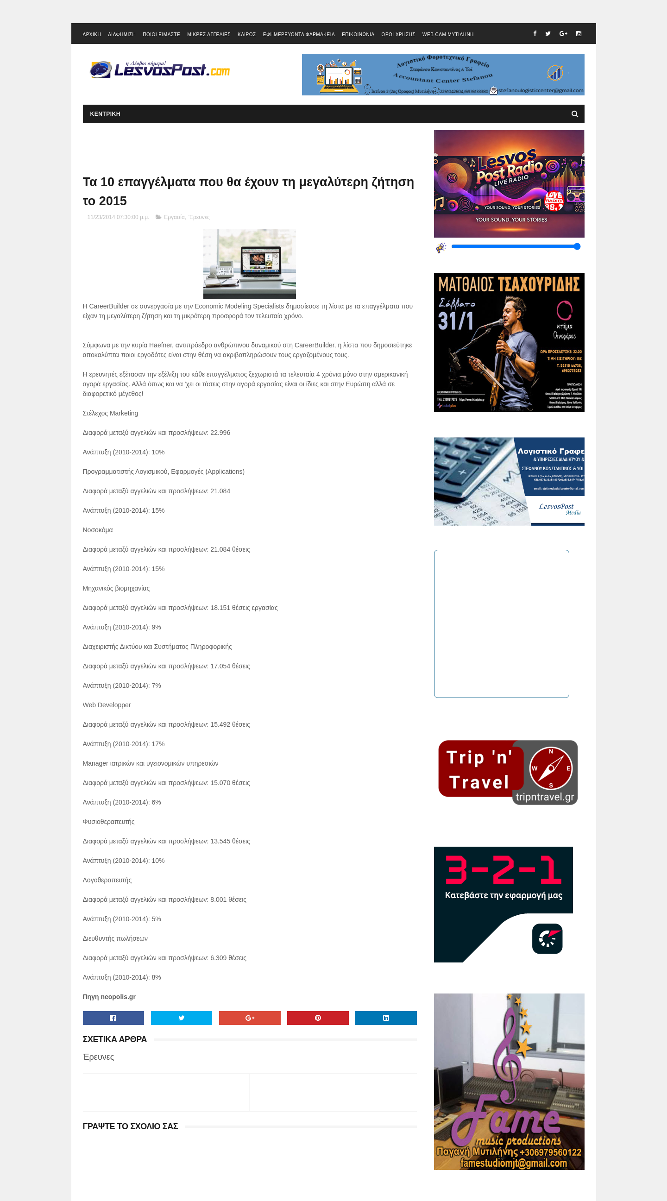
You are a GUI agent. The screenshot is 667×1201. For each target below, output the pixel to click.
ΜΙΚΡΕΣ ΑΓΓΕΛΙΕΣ (209, 34)
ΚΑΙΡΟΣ (247, 34)
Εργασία (174, 217)
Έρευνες (199, 217)
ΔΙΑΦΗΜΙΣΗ (122, 34)
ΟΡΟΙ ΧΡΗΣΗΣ (398, 34)
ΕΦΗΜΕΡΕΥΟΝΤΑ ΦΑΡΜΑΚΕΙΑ (299, 34)
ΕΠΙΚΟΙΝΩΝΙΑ (358, 34)
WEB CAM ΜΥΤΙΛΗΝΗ (448, 34)
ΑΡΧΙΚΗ (92, 34)
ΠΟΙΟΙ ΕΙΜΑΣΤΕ (161, 34)
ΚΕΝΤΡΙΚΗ (105, 114)
